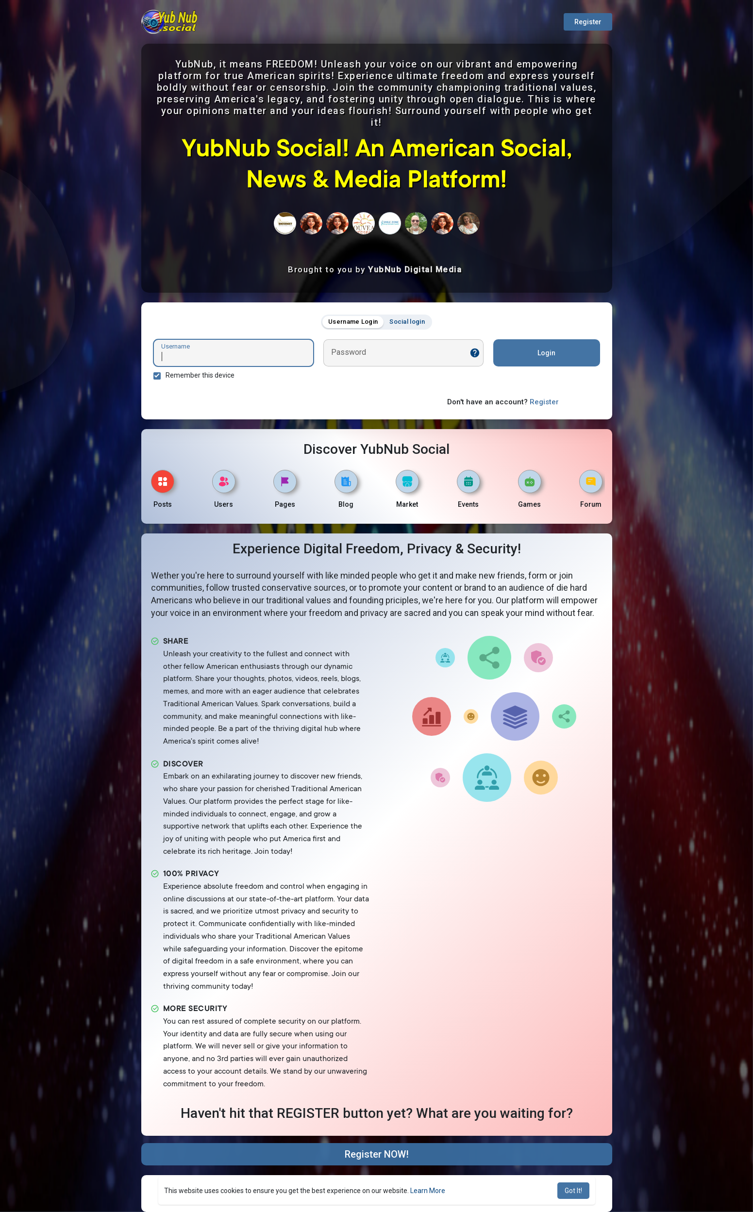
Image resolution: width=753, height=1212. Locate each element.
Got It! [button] (573, 1191)
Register (588, 22)
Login (546, 353)
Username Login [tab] (353, 321)
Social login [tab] (407, 321)
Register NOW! (377, 1154)
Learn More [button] (427, 1191)
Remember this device (200, 375)
